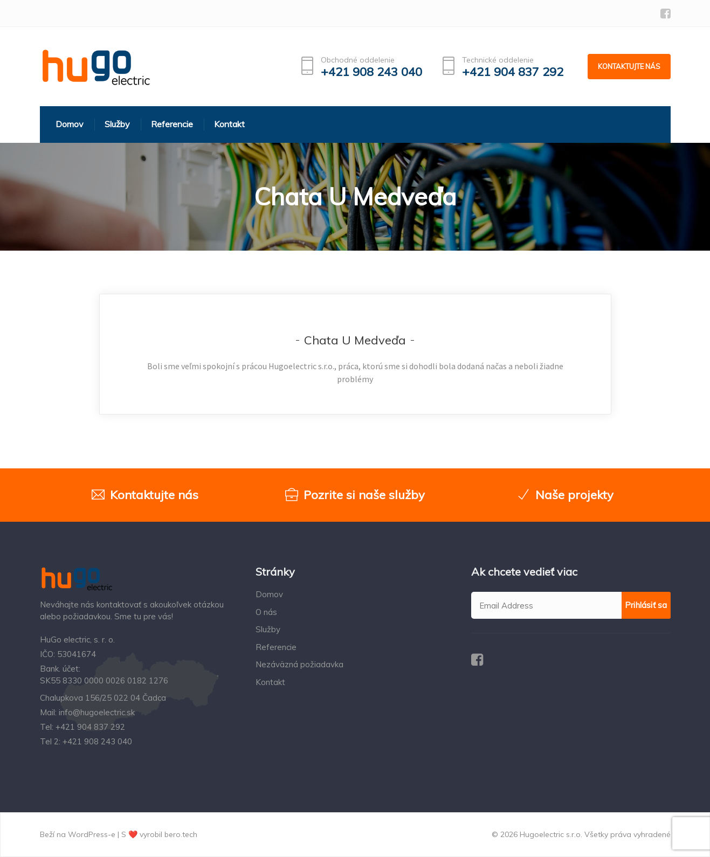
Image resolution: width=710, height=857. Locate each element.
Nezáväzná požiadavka (299, 664)
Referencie (276, 647)
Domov (269, 594)
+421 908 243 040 (371, 72)
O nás (266, 612)
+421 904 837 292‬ (90, 727)
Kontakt (270, 682)
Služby (268, 629)
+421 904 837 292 (512, 72)
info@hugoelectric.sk (97, 712)
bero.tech (180, 834)
